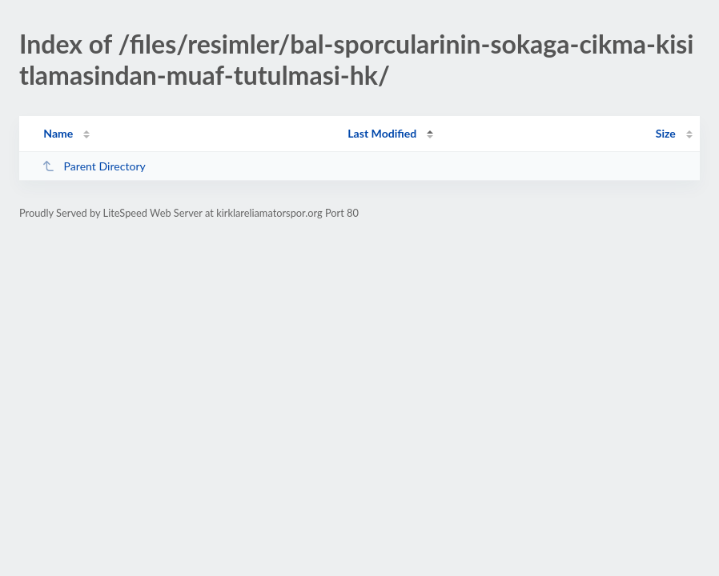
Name (58, 133)
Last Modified (381, 133)
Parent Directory (94, 166)
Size (666, 133)
